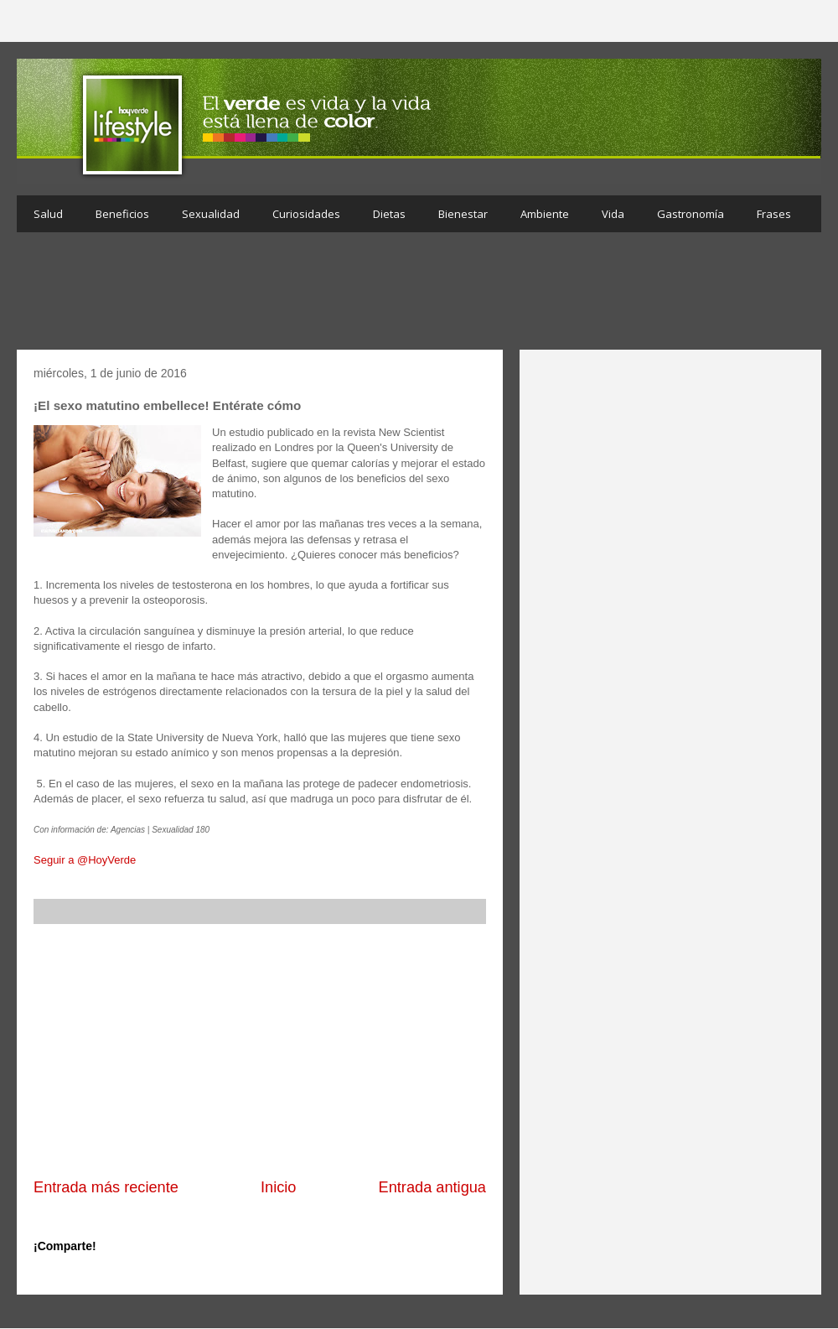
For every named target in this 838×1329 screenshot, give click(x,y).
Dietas (389, 213)
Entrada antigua (432, 1187)
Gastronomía (690, 213)
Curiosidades (306, 213)
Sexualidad (211, 213)
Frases (774, 213)
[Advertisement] (419, 295)
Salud (48, 213)
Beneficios (122, 213)
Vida (613, 213)
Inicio (278, 1187)
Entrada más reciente (106, 1187)
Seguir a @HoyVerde (85, 860)
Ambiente (544, 213)
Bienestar (463, 213)
